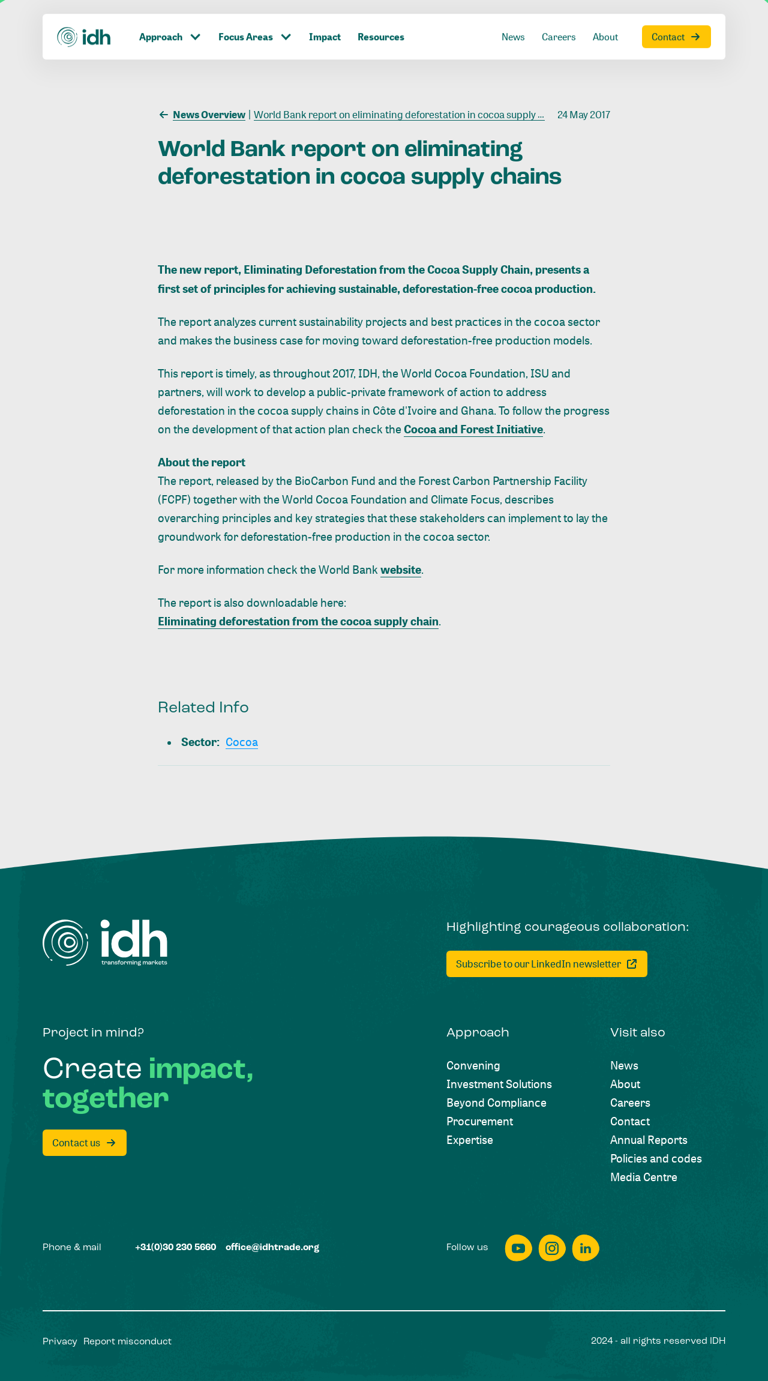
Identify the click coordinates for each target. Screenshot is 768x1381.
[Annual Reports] (649, 1139)
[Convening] (473, 1065)
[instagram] (552, 1248)
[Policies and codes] (656, 1158)
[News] (624, 1065)
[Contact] (630, 1121)
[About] (625, 1083)
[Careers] (630, 1102)
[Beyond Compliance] (496, 1102)
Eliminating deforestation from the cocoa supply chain (298, 621)
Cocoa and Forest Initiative (473, 429)
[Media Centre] (643, 1176)
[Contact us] (85, 1143)
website (400, 569)
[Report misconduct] (127, 1342)
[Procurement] (479, 1121)
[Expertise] (469, 1139)
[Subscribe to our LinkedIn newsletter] (546, 964)
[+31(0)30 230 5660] (175, 1248)
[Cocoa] (242, 741)
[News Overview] (201, 113)
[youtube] (518, 1248)
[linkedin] (585, 1248)
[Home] (105, 942)
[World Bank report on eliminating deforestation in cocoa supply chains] (408, 113)
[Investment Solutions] (499, 1083)
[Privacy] (60, 1342)
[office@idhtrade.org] (272, 1248)
